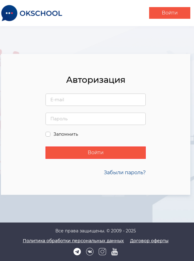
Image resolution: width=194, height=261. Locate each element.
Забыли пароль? (125, 172)
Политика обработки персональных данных (73, 240)
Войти (170, 13)
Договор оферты (149, 240)
